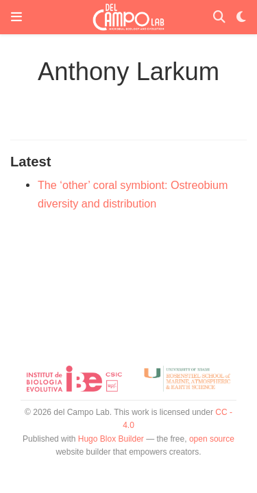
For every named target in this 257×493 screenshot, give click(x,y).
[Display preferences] (241, 17)
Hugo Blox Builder (111, 439)
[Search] (219, 17)
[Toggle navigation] (16, 17)
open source (211, 439)
